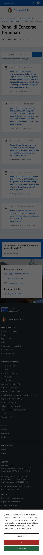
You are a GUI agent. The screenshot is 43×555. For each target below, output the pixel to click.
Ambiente (5, 369)
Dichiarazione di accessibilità (12, 523)
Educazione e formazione (10, 391)
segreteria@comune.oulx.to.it (17, 476)
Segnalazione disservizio (10, 501)
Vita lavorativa (6, 417)
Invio (37, 54)
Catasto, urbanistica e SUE (11, 384)
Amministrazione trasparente (12, 509)
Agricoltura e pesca (8, 365)
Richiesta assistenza (9, 505)
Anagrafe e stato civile (9, 373)
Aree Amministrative (9, 331)
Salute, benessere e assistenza (13, 406)
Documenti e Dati (8, 353)
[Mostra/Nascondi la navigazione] (4, 10)
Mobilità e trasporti (8, 402)
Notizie (4, 429)
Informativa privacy (8, 512)
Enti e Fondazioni (7, 349)
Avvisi (3, 437)
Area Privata (6, 536)
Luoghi (3, 449)
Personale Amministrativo (11, 345)
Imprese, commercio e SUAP (12, 398)
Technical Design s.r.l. (17, 549)
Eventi (3, 453)
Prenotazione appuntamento (12, 498)
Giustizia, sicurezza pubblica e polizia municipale (19, 395)
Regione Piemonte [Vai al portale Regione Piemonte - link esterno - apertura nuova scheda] (8, 3)
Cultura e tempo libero (9, 387)
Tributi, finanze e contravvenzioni (13, 409)
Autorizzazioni (6, 380)
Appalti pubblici (7, 376)
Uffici (3, 334)
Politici (3, 342)
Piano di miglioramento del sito (13, 527)
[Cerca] (37, 10)
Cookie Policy (6, 516)
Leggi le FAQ (6, 494)
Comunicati (5, 433)
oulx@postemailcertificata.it (16, 479)
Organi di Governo (8, 338)
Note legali (5, 520)
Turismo (4, 413)
